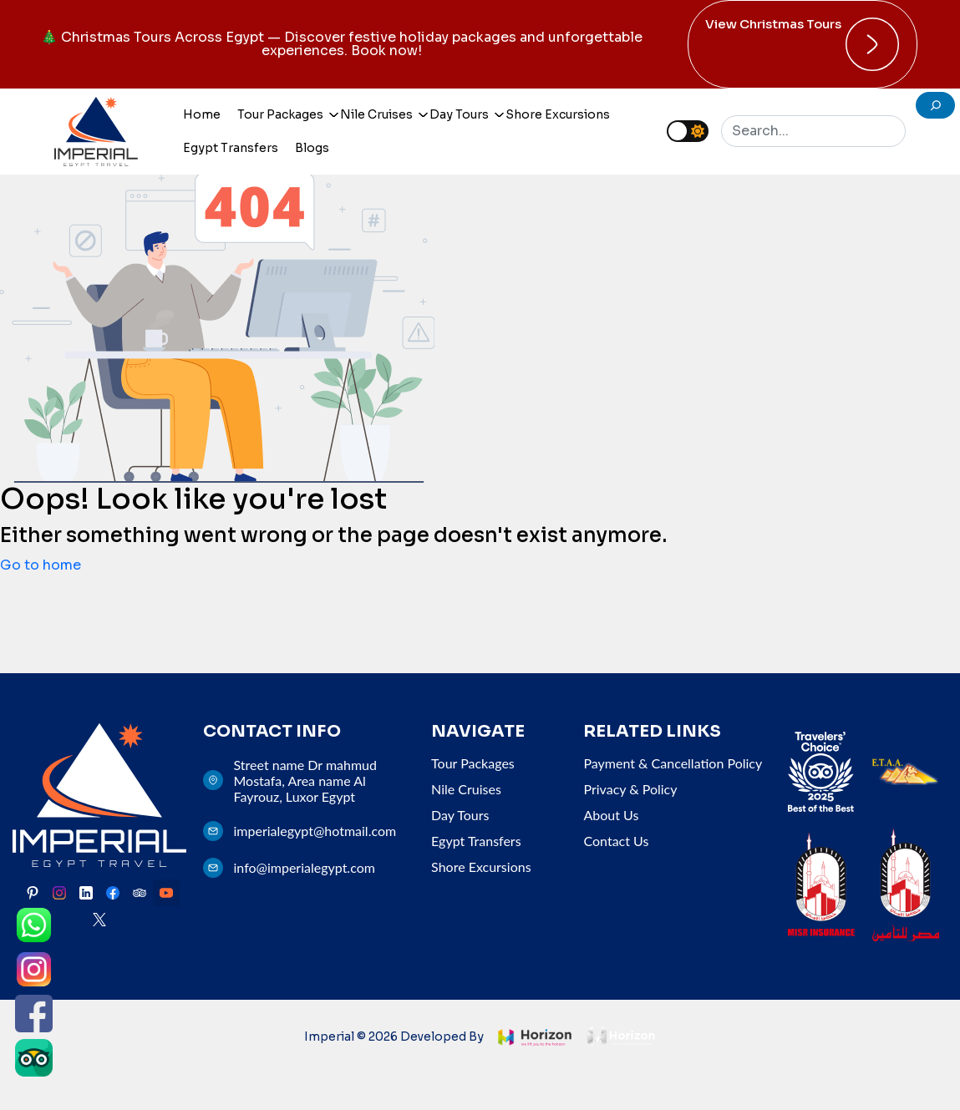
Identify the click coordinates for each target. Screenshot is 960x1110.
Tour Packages (282, 114)
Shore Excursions (557, 114)
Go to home (40, 565)
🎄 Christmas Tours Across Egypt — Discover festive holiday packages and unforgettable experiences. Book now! (342, 43)
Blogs (312, 147)
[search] (935, 105)
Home (202, 114)
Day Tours (461, 114)
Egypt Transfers (230, 147)
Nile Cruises (378, 114)
